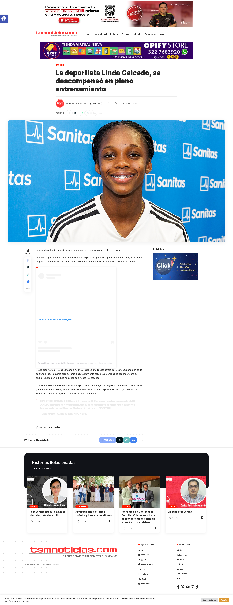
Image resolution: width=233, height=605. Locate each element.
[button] (4, 19)
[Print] (95, 113)
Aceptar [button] (224, 600)
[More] (101, 113)
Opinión (33, 506)
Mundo (60, 65)
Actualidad (82, 506)
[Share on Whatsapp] (82, 113)
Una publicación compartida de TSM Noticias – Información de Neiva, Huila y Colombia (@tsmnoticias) (78, 363)
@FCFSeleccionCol (84, 401)
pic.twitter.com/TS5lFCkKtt (97, 408)
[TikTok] (197, 587)
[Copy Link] (88, 113)
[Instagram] (192, 587)
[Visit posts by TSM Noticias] (60, 103)
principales (55, 427)
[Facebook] (178, 587)
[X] (182, 587)
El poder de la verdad (180, 511)
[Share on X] (75, 113)
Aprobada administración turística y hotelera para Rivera (90, 515)
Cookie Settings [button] (209, 600)
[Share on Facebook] (69, 113)
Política (126, 506)
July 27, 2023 (80, 413)
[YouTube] (187, 587)
